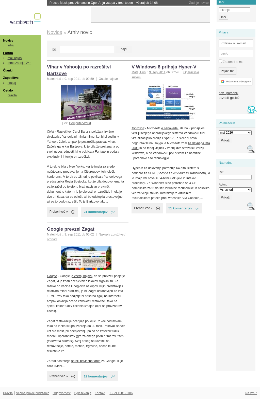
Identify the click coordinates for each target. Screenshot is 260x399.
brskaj (12, 83)
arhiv (11, 45)
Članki (7, 70)
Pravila (8, 393)
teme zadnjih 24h (19, 63)
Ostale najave (108, 79)
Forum (8, 53)
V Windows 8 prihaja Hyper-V (164, 66)
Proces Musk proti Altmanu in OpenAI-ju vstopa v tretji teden (104, 3)
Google (52, 276)
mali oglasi (15, 58)
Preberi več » (59, 211)
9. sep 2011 (72, 79)
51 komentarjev (180, 208)
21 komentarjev (96, 212)
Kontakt (100, 393)
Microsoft (138, 128)
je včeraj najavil (81, 276)
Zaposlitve (11, 78)
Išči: (54, 49)
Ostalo (8, 90)
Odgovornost (62, 393)
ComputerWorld (80, 123)
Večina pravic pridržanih (32, 393)
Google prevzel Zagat (70, 229)
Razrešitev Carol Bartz (72, 131)
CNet (50, 131)
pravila (12, 95)
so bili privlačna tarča (86, 361)
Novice (8, 40)
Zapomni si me (231, 62)
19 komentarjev (96, 376)
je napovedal (169, 128)
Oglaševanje (82, 393)
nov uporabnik (228, 93)
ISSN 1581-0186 (121, 393)
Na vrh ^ (251, 393)
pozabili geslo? (229, 98)
